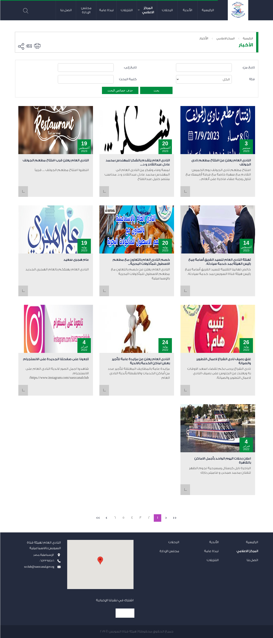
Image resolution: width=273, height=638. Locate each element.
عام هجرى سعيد (76, 260)
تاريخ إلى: (130, 67)
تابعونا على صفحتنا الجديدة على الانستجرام (56, 359)
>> (98, 518)
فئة (252, 79)
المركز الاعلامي (225, 38)
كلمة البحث (127, 79)
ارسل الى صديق (29, 46)
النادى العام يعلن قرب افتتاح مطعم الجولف (55, 160)
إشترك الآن (125, 613)
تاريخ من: (248, 67)
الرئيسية (248, 38)
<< (174, 518)
